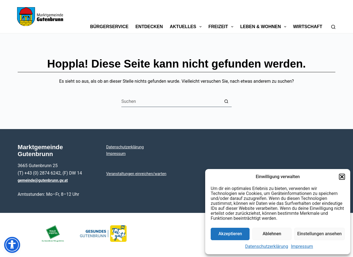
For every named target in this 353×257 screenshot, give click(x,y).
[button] (342, 177)
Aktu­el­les (187, 26)
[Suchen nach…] (171, 101)
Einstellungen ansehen (319, 233)
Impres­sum (302, 246)
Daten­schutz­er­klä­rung (266, 246)
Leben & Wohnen (264, 26)
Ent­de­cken (149, 26)
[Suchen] (333, 16)
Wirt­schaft (307, 26)
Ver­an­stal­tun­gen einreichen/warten (136, 174)
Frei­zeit (222, 26)
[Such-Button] (226, 101)
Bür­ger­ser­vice (109, 26)
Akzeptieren (230, 233)
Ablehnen (272, 233)
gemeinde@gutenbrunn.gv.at (43, 180)
